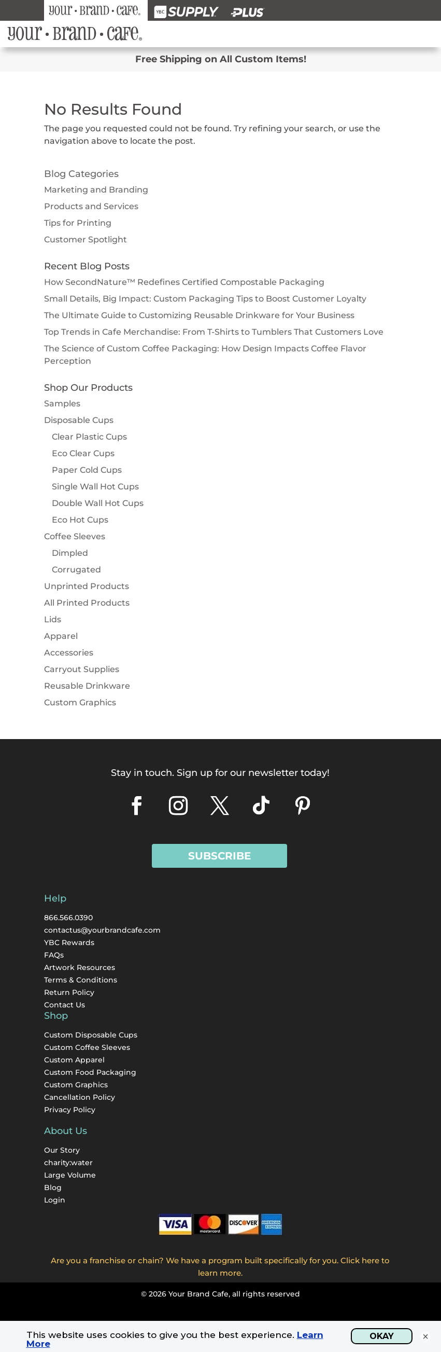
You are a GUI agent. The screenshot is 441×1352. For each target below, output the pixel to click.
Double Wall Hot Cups (98, 503)
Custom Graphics (80, 702)
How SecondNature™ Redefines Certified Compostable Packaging (184, 282)
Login (54, 1200)
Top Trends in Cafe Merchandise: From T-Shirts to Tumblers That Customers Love (213, 332)
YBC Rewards (69, 942)
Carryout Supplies (81, 669)
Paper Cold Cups (87, 470)
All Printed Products (87, 603)
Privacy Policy (69, 1109)
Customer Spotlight (85, 239)
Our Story (62, 1150)
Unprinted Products (86, 586)
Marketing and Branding (96, 190)
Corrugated (76, 570)
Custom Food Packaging (90, 1072)
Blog (53, 1187)
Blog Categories (81, 174)
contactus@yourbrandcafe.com (102, 930)
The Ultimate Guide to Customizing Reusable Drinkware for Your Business (199, 315)
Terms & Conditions (80, 980)
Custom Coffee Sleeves (87, 1047)
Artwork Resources (79, 967)
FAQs (54, 955)
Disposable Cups (78, 420)
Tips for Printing (77, 223)
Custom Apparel (74, 1059)
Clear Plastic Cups (89, 437)
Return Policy (69, 992)
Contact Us (64, 1004)
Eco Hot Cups (80, 520)
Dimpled (70, 553)
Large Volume (70, 1175)
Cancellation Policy (79, 1097)
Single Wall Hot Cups (95, 486)
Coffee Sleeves (74, 536)
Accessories (68, 653)
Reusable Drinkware (87, 686)
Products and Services (91, 206)
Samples (62, 403)
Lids (52, 619)
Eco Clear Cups (83, 453)
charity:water (68, 1162)
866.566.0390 (68, 917)
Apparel (61, 636)
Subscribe (219, 856)
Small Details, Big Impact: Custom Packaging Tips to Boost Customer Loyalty (205, 299)
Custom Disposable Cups (90, 1035)
